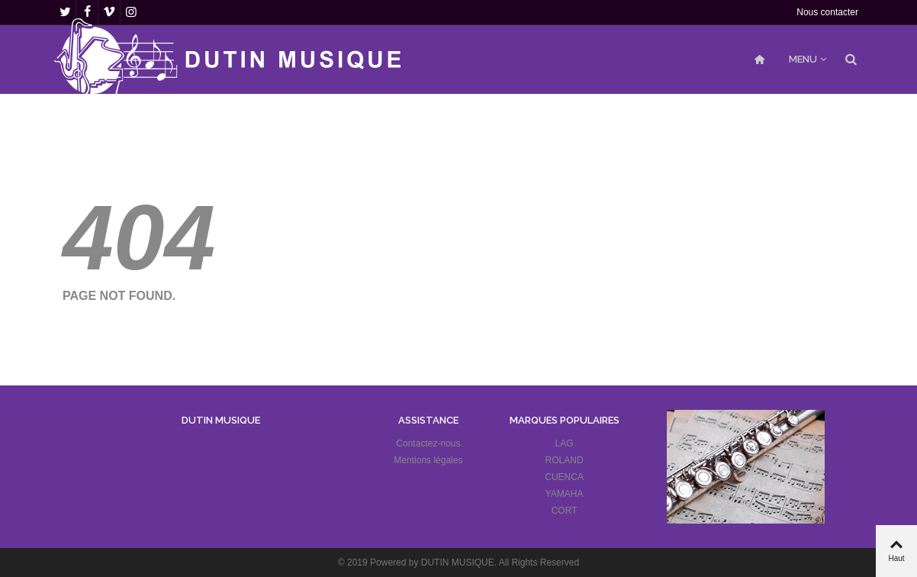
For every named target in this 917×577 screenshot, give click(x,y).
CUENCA (564, 477)
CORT (565, 510)
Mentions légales (428, 460)
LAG (564, 443)
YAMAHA (564, 493)
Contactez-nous (428, 443)
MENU (803, 59)
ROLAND (564, 460)
